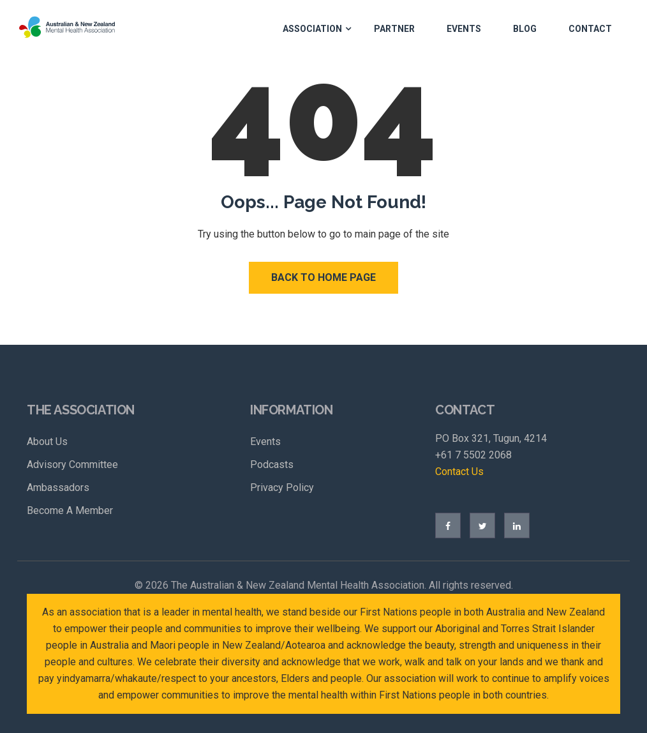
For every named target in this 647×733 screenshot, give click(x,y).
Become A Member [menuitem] (70, 510)
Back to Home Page (323, 277)
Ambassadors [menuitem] (58, 487)
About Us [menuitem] (47, 441)
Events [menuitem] (265, 441)
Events (464, 29)
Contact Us (459, 471)
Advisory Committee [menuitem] (72, 464)
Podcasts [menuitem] (272, 464)
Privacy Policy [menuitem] (282, 487)
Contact (590, 29)
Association (312, 29)
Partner (394, 29)
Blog (525, 29)
